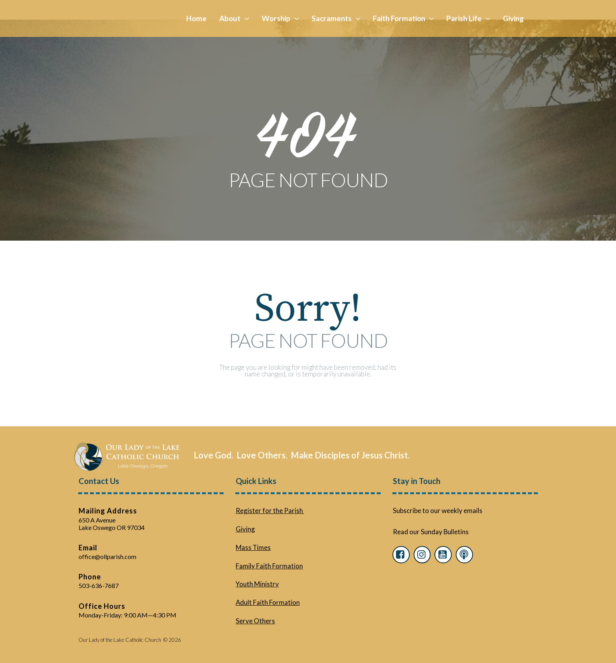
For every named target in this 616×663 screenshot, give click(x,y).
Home (196, 18)
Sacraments (336, 18)
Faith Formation (403, 18)
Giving (513, 18)
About (234, 18)
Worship (280, 18)
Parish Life (468, 18)
